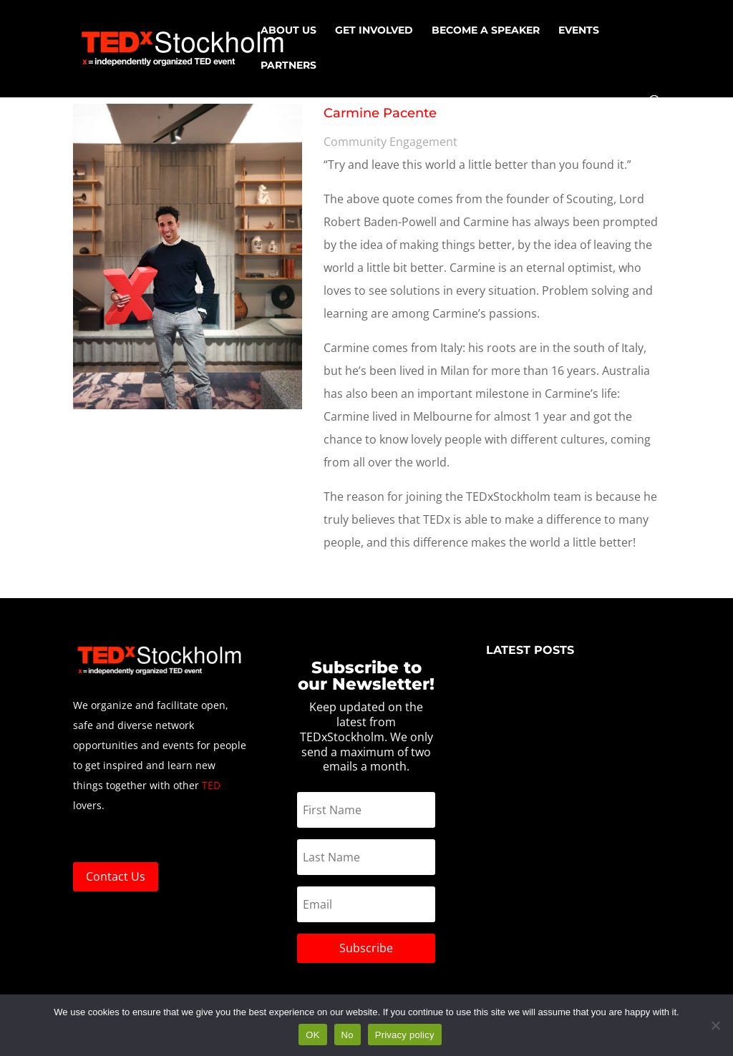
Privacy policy (405, 1035)
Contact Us (115, 876)
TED (211, 785)
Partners (288, 66)
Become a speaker (486, 30)
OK (312, 1035)
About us (288, 30)
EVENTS (578, 30)
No (347, 1035)
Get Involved (374, 30)
